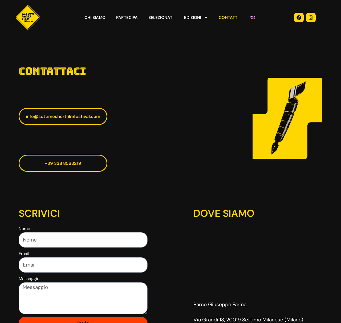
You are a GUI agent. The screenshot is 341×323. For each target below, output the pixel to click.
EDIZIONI (196, 17)
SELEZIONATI (160, 17)
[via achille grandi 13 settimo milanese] (257, 260)
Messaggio (29, 278)
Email (24, 253)
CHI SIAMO (94, 17)
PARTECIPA (127, 17)
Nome (24, 228)
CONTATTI (228, 17)
